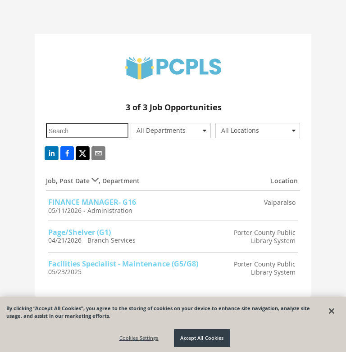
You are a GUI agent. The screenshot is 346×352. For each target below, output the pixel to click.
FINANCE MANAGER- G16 (92, 202)
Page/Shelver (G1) (79, 232)
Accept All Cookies (201, 340)
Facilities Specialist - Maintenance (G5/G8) (123, 264)
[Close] (331, 313)
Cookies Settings (139, 340)
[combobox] (171, 130)
